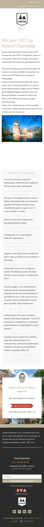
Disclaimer (28, 518)
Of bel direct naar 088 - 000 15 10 (22, 412)
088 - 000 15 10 (34, 2)
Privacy (38, 518)
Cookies (15, 521)
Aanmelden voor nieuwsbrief (22, 481)
